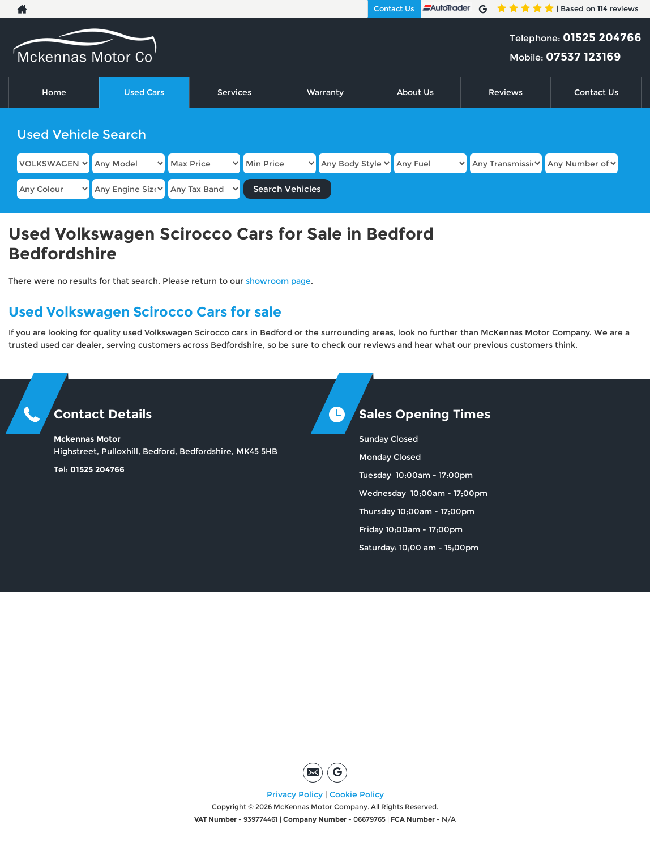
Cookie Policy (357, 794)
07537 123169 (583, 56)
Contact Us (394, 8)
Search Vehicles (287, 188)
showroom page (278, 281)
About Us (415, 92)
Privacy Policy (295, 794)
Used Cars (144, 92)
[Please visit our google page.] (483, 9)
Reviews (506, 92)
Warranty (325, 92)
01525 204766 (602, 37)
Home (54, 92)
